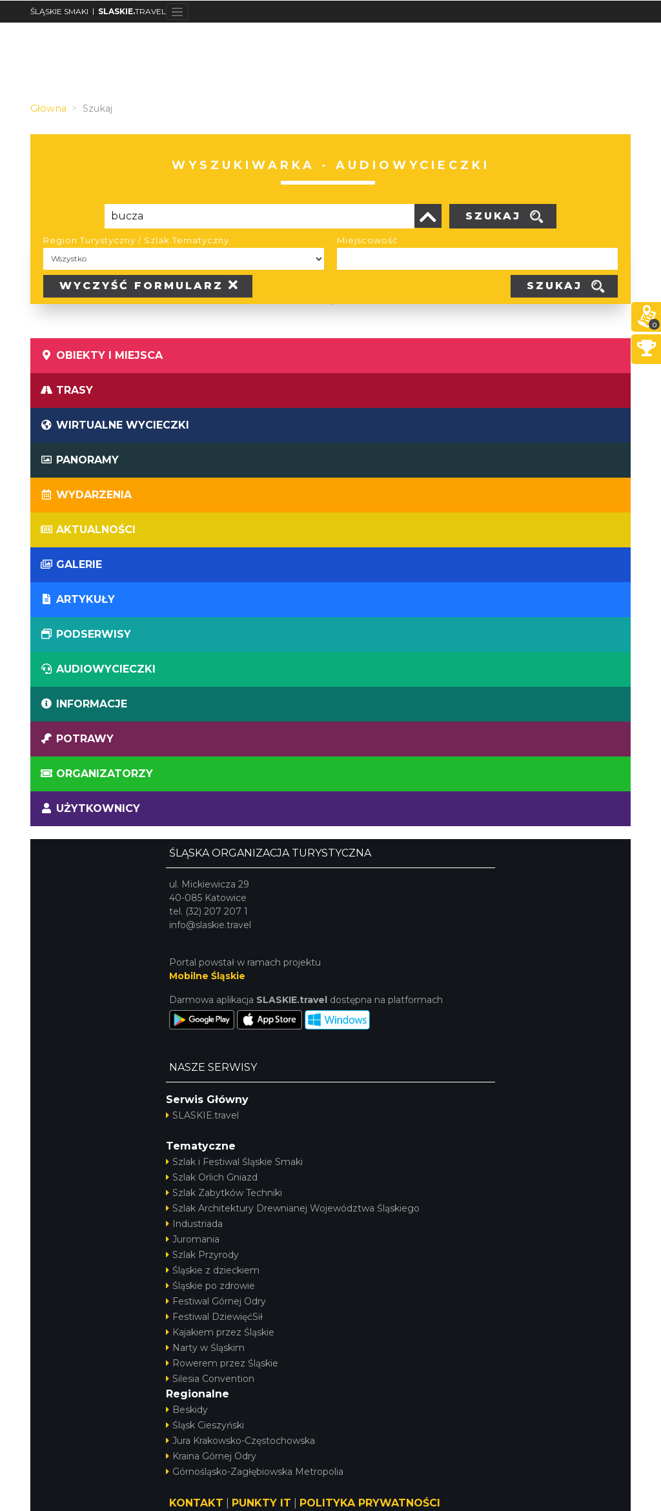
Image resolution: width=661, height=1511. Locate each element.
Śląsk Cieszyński (205, 1425)
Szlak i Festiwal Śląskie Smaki (234, 1162)
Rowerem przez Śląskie (222, 1363)
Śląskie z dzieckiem (212, 1270)
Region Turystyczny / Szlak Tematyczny (136, 240)
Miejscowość (367, 240)
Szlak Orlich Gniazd (212, 1177)
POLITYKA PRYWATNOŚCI (370, 1503)
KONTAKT (196, 1503)
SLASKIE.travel (202, 1115)
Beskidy (187, 1409)
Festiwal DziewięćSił (214, 1317)
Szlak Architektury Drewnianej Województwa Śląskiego (293, 1208)
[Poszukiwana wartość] (259, 216)
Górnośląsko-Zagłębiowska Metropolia (254, 1471)
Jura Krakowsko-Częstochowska (240, 1440)
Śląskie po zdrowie (210, 1286)
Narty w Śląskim (205, 1348)
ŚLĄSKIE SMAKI (59, 11)
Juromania (192, 1239)
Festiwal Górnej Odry (216, 1301)
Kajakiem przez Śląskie (220, 1332)
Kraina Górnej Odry (211, 1456)
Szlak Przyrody (202, 1255)
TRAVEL (132, 11)
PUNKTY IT (261, 1503)
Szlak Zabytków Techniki (224, 1193)
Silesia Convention (210, 1378)
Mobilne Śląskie (207, 976)
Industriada (194, 1224)
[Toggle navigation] (177, 11)
